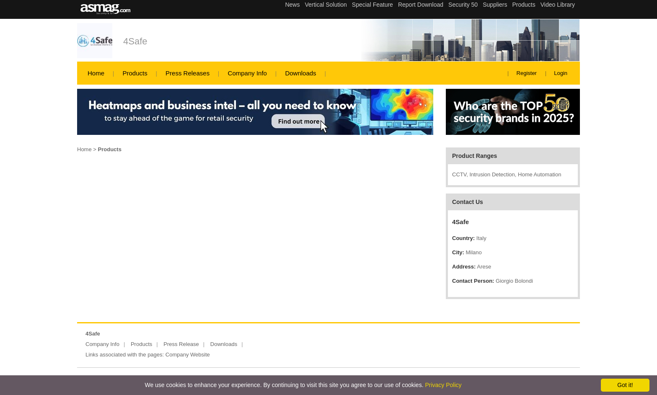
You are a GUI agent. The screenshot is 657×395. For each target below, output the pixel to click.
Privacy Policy (443, 385)
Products (134, 73)
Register (527, 73)
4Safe (135, 41)
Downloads (300, 73)
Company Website (188, 354)
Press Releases (188, 73)
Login (560, 73)
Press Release (181, 344)
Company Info (247, 73)
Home (96, 73)
